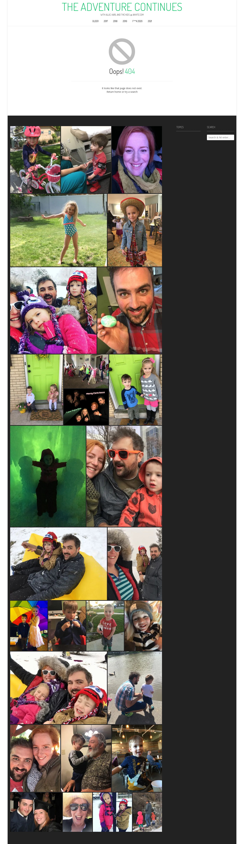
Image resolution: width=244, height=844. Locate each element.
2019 (125, 21)
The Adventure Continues (122, 6)
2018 (115, 21)
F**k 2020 (138, 21)
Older (95, 21)
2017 (106, 21)
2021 (150, 21)
